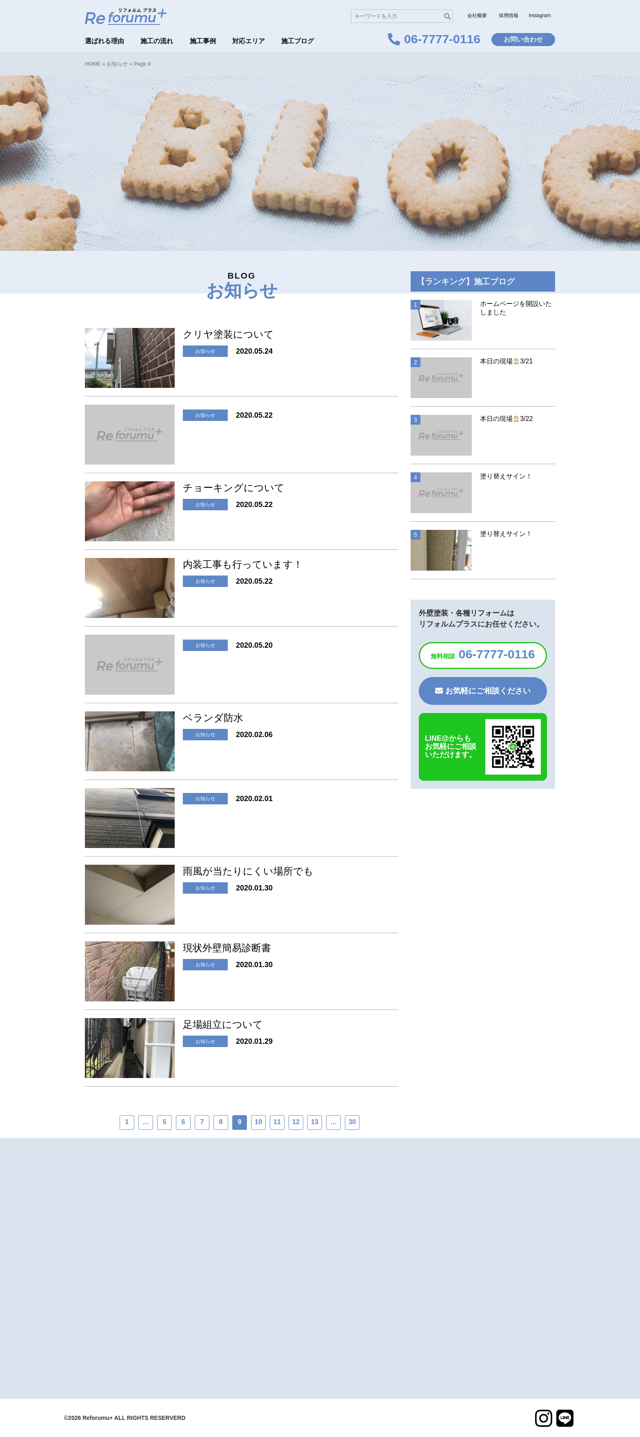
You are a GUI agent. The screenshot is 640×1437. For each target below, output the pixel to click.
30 (352, 1121)
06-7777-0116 (483, 654)
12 (296, 1121)
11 (277, 1121)
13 (314, 1121)
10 (258, 1121)
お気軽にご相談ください (482, 690)
